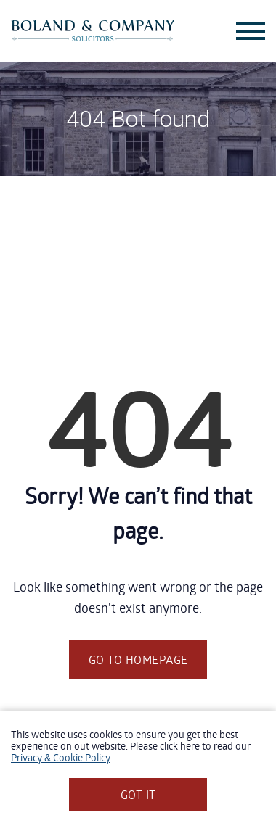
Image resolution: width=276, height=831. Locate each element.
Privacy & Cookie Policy (60, 757)
